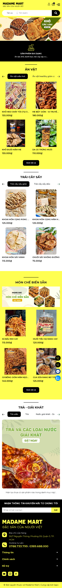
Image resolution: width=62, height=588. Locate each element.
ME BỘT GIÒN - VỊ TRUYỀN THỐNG (46, 112)
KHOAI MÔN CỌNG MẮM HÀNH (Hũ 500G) (46, 219)
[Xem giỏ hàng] (53, 4)
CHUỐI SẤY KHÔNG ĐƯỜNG (46, 257)
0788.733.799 (18, 546)
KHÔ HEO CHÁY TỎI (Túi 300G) (16, 112)
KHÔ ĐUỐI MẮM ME (11, 149)
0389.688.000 (38, 546)
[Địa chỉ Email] (31, 510)
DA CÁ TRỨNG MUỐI (42, 149)
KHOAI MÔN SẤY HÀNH (13, 257)
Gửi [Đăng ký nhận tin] (55, 510)
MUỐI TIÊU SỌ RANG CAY (45, 339)
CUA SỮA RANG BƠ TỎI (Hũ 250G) (46, 377)
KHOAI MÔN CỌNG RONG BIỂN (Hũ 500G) (16, 219)
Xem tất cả (31, 163)
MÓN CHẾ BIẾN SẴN (31, 282)
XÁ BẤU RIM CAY (10, 339)
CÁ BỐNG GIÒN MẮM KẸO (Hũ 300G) (15, 377)
